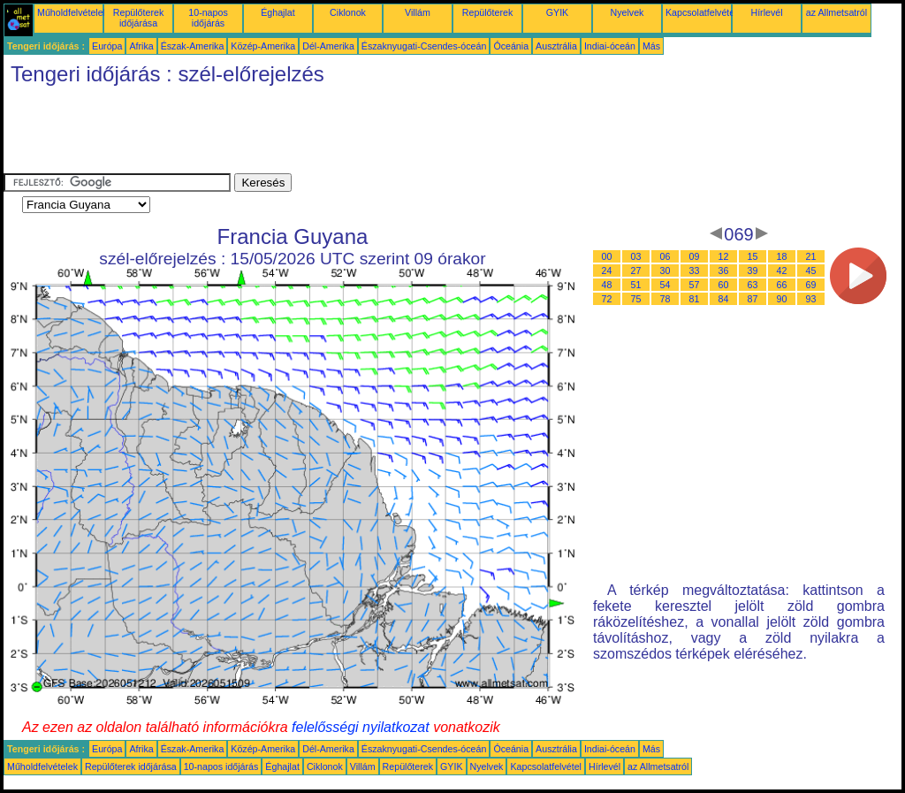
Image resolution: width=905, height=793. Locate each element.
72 (607, 299)
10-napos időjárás (207, 17)
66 (782, 284)
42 (782, 270)
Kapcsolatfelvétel (701, 12)
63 (753, 284)
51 (636, 284)
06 (665, 256)
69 (811, 284)
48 (607, 284)
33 (694, 270)
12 (724, 256)
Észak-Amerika (192, 46)
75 (636, 299)
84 (724, 299)
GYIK (557, 12)
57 (694, 284)
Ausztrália (556, 46)
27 (636, 270)
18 (782, 256)
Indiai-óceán (609, 46)
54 (665, 284)
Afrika (141, 46)
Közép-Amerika (263, 46)
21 (811, 256)
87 (753, 299)
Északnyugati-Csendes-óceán (424, 46)
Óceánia (511, 46)
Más (651, 46)
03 (636, 256)
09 (694, 256)
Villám (417, 12)
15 (753, 256)
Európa (107, 46)
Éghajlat (278, 12)
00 (607, 256)
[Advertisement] (325, 133)
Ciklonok (348, 12)
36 (724, 270)
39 (753, 270)
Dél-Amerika (328, 46)
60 (724, 284)
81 (694, 299)
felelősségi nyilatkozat (361, 727)
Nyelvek (627, 12)
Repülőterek (487, 12)
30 (665, 270)
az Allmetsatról (836, 12)
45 (811, 270)
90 (782, 299)
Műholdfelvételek (72, 12)
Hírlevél (766, 12)
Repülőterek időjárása (138, 17)
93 (811, 299)
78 (665, 299)
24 (607, 270)
